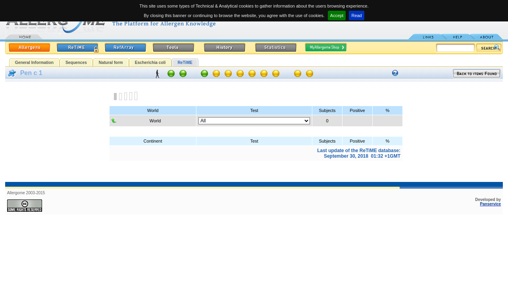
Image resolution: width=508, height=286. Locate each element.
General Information (34, 62)
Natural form (111, 62)
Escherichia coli (150, 62)
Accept (337, 15)
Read (356, 15)
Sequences (76, 62)
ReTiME (184, 62)
